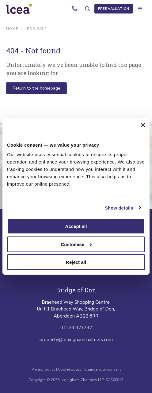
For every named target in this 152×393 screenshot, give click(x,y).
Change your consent (102, 369)
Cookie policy (70, 369)
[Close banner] (143, 125)
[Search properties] (87, 8)
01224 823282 (76, 328)
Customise (76, 244)
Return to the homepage (36, 88)
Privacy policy (44, 369)
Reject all (76, 262)
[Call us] (74, 8)
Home (12, 29)
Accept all (76, 226)
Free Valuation (113, 8)
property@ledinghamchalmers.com (76, 340)
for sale (37, 29)
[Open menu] (140, 8)
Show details (119, 207)
